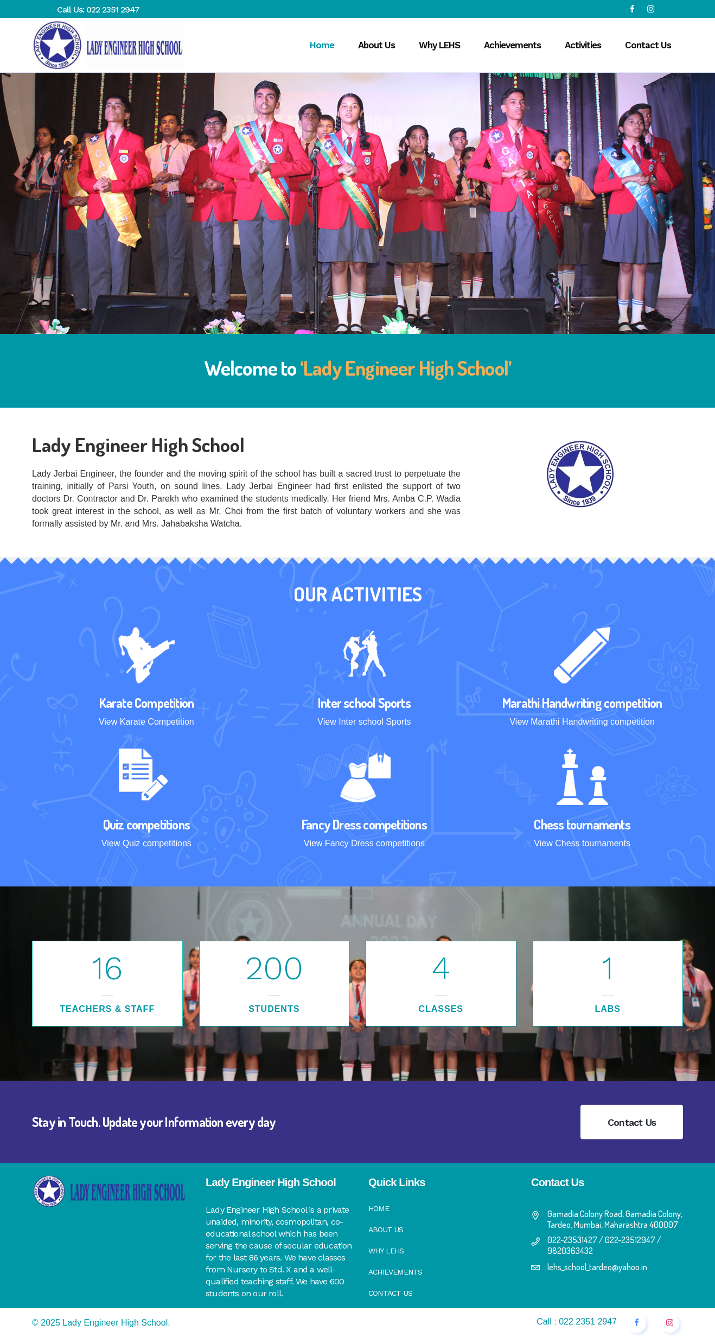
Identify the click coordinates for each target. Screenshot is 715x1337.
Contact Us (632, 1122)
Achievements (395, 1272)
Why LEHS (386, 1250)
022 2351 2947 (112, 9)
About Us (386, 1229)
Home (378, 1208)
